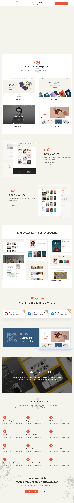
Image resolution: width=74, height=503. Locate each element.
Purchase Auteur (61, 3)
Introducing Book (55, 99)
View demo (47, 167)
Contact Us (44, 491)
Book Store (55, 126)
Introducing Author (19, 126)
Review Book (19, 99)
